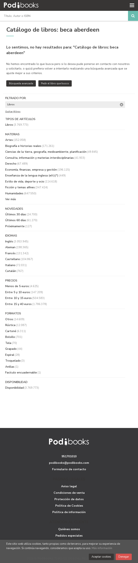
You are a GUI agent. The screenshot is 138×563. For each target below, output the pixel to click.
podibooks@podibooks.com (69, 463)
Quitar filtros (12, 111)
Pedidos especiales (69, 536)
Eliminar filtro (121, 104)
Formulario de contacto (69, 469)
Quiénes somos (69, 529)
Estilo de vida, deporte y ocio (31, 182)
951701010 (69, 456)
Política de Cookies (69, 506)
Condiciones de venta (69, 493)
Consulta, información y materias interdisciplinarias (45, 158)
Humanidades (20, 193)
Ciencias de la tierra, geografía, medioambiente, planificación (51, 152)
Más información (102, 548)
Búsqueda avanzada (21, 83)
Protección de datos (69, 499)
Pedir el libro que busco (55, 83)
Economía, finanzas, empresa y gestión (37, 170)
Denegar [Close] (123, 557)
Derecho (16, 164)
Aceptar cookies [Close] (101, 557)
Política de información (69, 512)
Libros (16, 125)
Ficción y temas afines (26, 187)
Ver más (10, 199)
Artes (15, 140)
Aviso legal (69, 486)
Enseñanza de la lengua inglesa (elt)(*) (35, 175)
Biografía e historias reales (29, 146)
